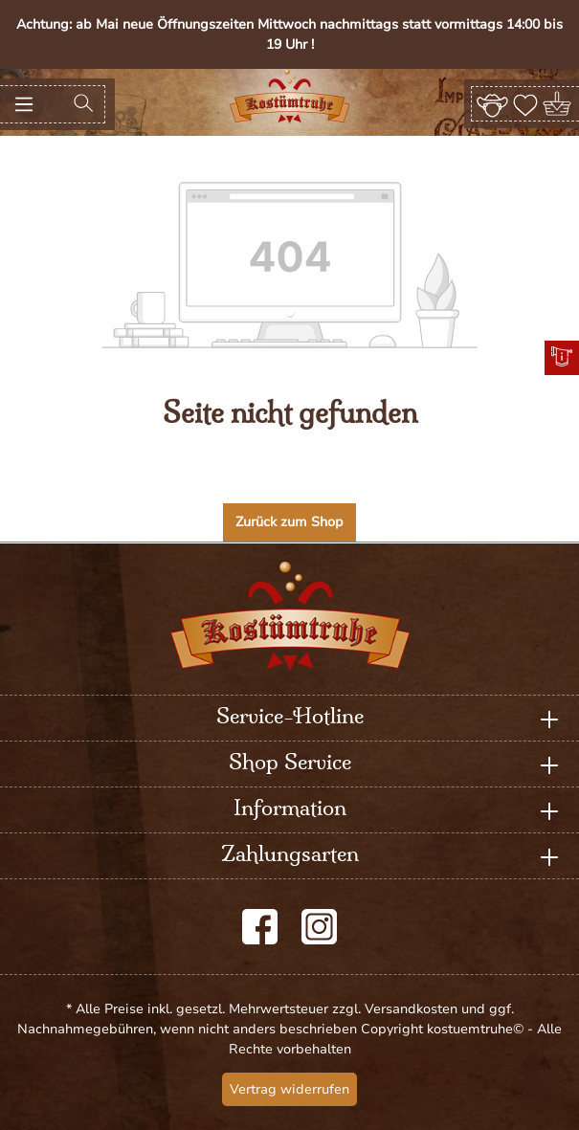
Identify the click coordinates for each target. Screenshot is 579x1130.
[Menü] (24, 104)
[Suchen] (83, 104)
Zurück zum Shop (289, 522)
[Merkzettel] (525, 103)
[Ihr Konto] (492, 103)
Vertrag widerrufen (289, 1089)
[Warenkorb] (558, 104)
